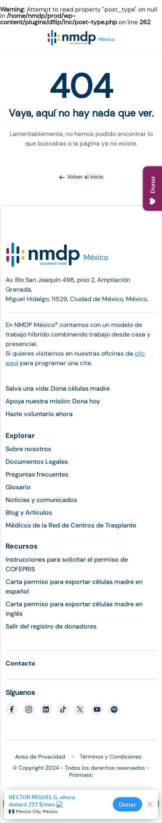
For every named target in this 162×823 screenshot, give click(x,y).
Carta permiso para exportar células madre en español (74, 586)
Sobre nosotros (28, 449)
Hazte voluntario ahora (39, 414)
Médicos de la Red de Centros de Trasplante (71, 525)
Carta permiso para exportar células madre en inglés (74, 609)
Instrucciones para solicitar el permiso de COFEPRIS (67, 564)
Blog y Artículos (29, 512)
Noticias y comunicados (41, 500)
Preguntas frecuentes (37, 474)
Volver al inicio (81, 176)
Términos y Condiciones (110, 756)
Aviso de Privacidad (40, 756)
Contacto (20, 663)
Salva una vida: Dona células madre (58, 388)
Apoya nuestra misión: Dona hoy (53, 401)
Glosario (18, 487)
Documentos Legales (37, 461)
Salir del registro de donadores (51, 626)
